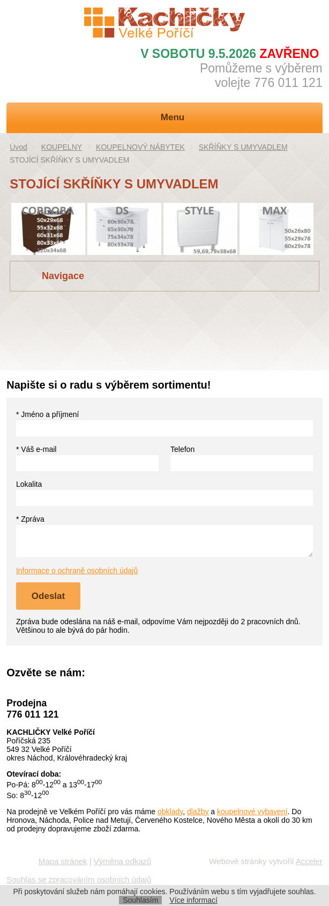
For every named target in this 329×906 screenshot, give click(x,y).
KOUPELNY (61, 147)
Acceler (309, 861)
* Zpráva (30, 519)
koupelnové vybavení (252, 811)
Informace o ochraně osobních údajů (77, 570)
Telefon (182, 449)
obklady (170, 811)
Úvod (18, 147)
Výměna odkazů (123, 861)
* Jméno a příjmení (47, 414)
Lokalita (29, 484)
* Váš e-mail (36, 449)
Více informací (193, 900)
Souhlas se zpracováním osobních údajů (78, 879)
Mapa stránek (63, 861)
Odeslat (48, 596)
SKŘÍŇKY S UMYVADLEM (243, 147)
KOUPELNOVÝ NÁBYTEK (140, 147)
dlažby (197, 811)
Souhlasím (140, 900)
